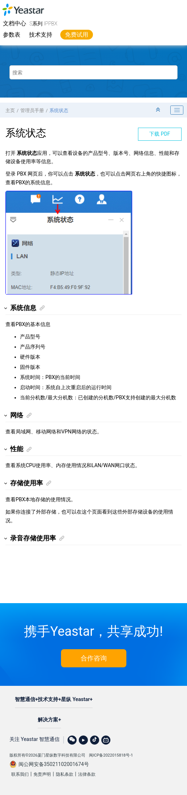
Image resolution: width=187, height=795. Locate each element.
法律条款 (86, 774)
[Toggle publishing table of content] (176, 110)
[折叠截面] (158, 110)
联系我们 (20, 774)
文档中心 (14, 23)
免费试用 (76, 34)
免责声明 (42, 774)
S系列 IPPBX (43, 23)
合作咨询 (94, 658)
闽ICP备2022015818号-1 (111, 755)
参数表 (11, 34)
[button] (6, 308)
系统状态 (58, 110)
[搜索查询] (93, 72)
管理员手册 (32, 110)
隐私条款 (64, 774)
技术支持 (40, 34)
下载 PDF (159, 134)
